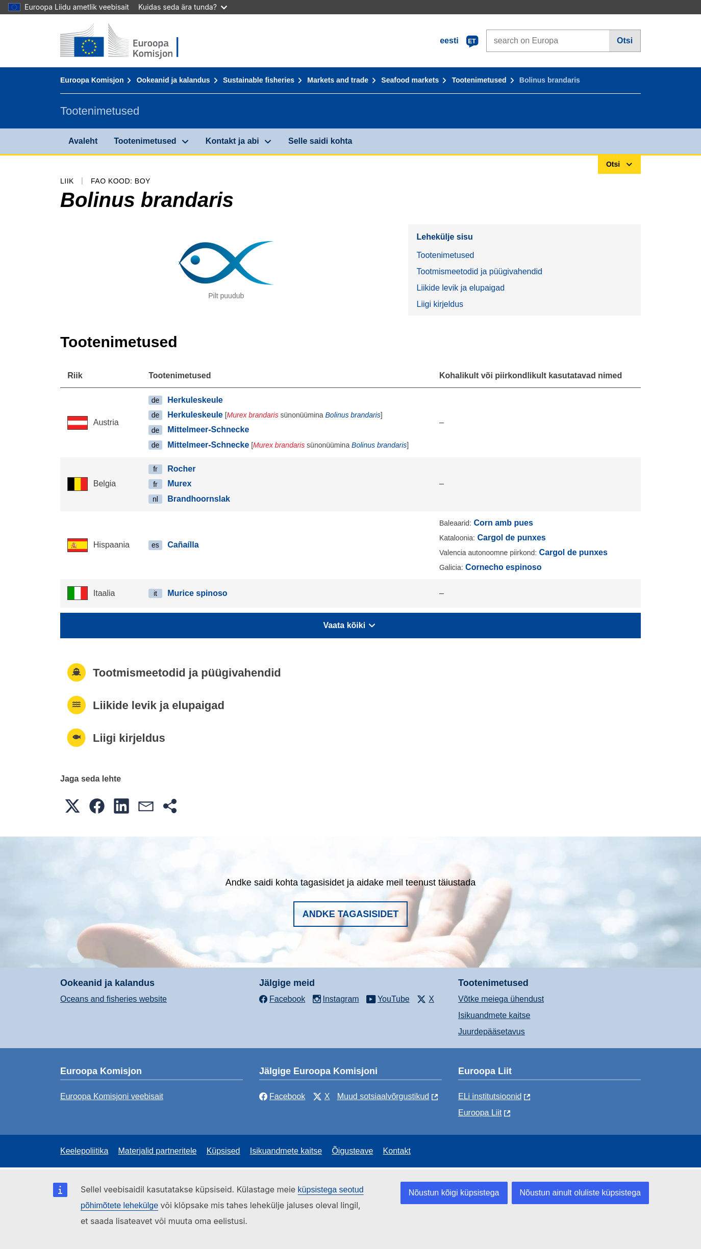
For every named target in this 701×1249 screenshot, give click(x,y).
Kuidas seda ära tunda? (182, 7)
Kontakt (397, 1151)
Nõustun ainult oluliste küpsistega (580, 1192)
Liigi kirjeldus (439, 304)
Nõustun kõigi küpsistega (454, 1192)
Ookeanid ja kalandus (173, 80)
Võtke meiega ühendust (501, 999)
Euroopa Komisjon (91, 80)
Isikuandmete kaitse (494, 1015)
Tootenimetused (479, 80)
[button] (72, 806)
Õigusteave (352, 1151)
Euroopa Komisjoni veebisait (111, 1096)
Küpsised (223, 1151)
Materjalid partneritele (157, 1151)
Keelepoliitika (84, 1151)
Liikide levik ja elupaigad (460, 287)
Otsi (625, 40)
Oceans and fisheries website (113, 999)
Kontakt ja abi (232, 141)
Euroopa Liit (480, 1112)
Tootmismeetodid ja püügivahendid (479, 271)
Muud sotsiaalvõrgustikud (383, 1096)
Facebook (282, 1096)
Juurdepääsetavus (491, 1031)
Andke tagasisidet (351, 914)
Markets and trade (337, 80)
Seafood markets (410, 80)
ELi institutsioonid (490, 1096)
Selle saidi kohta (320, 141)
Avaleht (82, 141)
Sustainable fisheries (258, 80)
